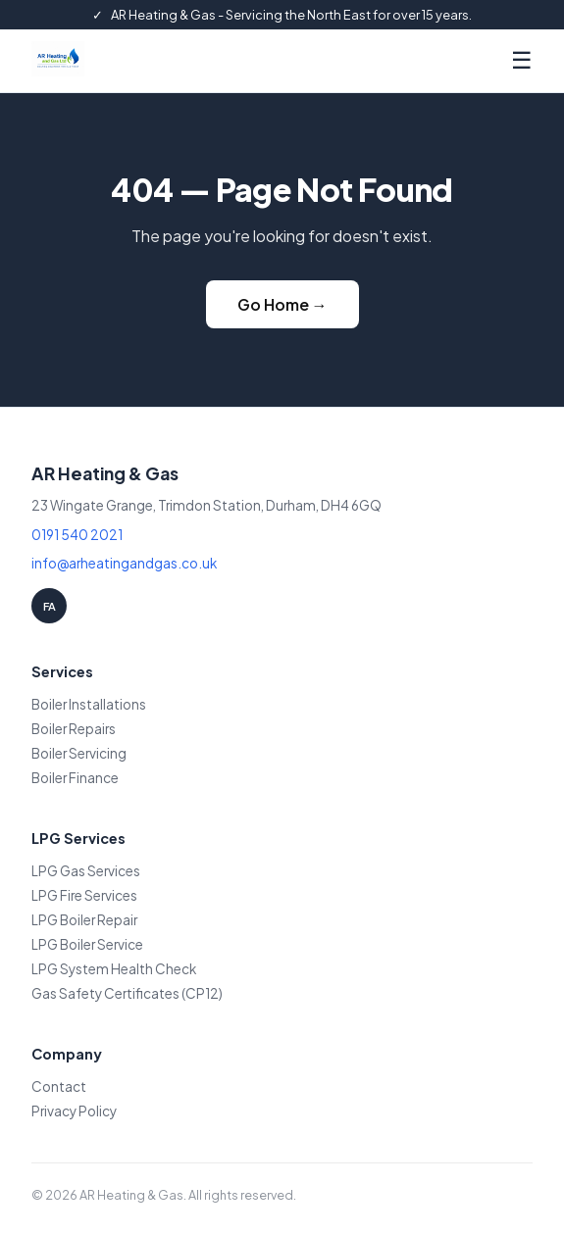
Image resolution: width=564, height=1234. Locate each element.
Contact (58, 1086)
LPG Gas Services (85, 871)
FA (49, 606)
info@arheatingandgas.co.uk (124, 563)
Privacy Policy (74, 1111)
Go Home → (282, 304)
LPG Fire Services (84, 895)
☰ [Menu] (522, 60)
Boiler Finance (75, 777)
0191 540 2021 (77, 534)
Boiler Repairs (73, 728)
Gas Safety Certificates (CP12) (127, 993)
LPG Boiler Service (87, 944)
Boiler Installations (88, 704)
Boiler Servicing (79, 753)
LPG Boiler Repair (84, 920)
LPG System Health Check (113, 969)
